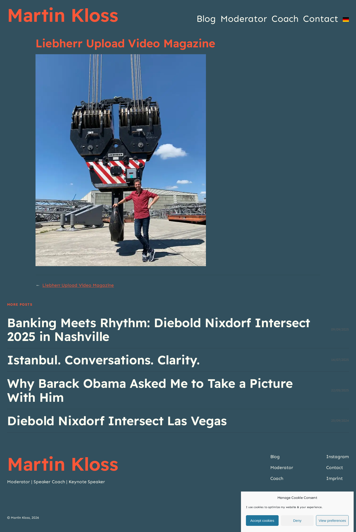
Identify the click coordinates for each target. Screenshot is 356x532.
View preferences (332, 521)
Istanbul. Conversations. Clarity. (103, 360)
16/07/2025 (340, 360)
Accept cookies (262, 521)
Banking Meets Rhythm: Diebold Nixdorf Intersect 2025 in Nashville (158, 329)
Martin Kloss (62, 15)
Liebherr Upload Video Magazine (78, 285)
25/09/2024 (340, 421)
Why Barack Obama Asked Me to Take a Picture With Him (150, 390)
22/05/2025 (340, 390)
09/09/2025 (340, 329)
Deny (297, 521)
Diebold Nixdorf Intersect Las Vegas (117, 421)
